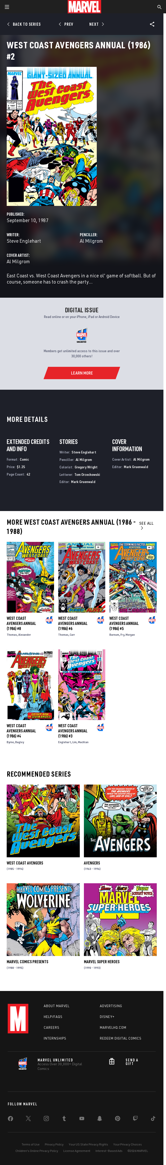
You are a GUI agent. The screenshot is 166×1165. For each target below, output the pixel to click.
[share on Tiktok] (153, 1119)
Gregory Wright (86, 467)
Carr (72, 634)
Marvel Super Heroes (101, 961)
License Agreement (76, 1151)
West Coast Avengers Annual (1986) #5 (124, 623)
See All (146, 525)
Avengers (92, 863)
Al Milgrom (91, 241)
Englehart (64, 742)
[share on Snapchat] (99, 1119)
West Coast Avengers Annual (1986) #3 (73, 731)
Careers (51, 1027)
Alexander (24, 634)
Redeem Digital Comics (121, 1038)
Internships (55, 1038)
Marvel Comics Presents (27, 961)
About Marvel (56, 1006)
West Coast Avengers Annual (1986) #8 (21, 623)
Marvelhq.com (113, 1027)
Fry (122, 634)
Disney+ (107, 1017)
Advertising (111, 1006)
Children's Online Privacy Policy (36, 1151)
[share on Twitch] (135, 1119)
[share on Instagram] (46, 1119)
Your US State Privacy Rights (88, 1144)
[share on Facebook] (10, 1119)
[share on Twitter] (28, 1119)
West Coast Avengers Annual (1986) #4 (21, 731)
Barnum (114, 634)
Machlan (83, 742)
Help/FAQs (53, 1017)
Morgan (130, 634)
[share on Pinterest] (117, 1119)
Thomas (12, 634)
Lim (74, 742)
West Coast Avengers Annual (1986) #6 (73, 623)
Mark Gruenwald (83, 481)
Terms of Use (31, 1144)
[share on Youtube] (81, 1119)
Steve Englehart (24, 241)
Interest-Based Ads (109, 1151)
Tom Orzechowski (87, 474)
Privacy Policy (54, 1144)
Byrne (10, 742)
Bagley (19, 742)
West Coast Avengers (25, 863)
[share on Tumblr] (64, 1119)
